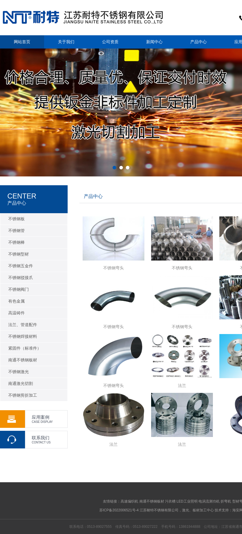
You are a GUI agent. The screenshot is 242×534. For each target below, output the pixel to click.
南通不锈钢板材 (151, 501)
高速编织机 (129, 501)
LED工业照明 (186, 501)
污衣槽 (170, 501)
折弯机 (226, 501)
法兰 (182, 385)
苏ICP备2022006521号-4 (118, 510)
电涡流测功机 (209, 501)
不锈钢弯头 (113, 268)
